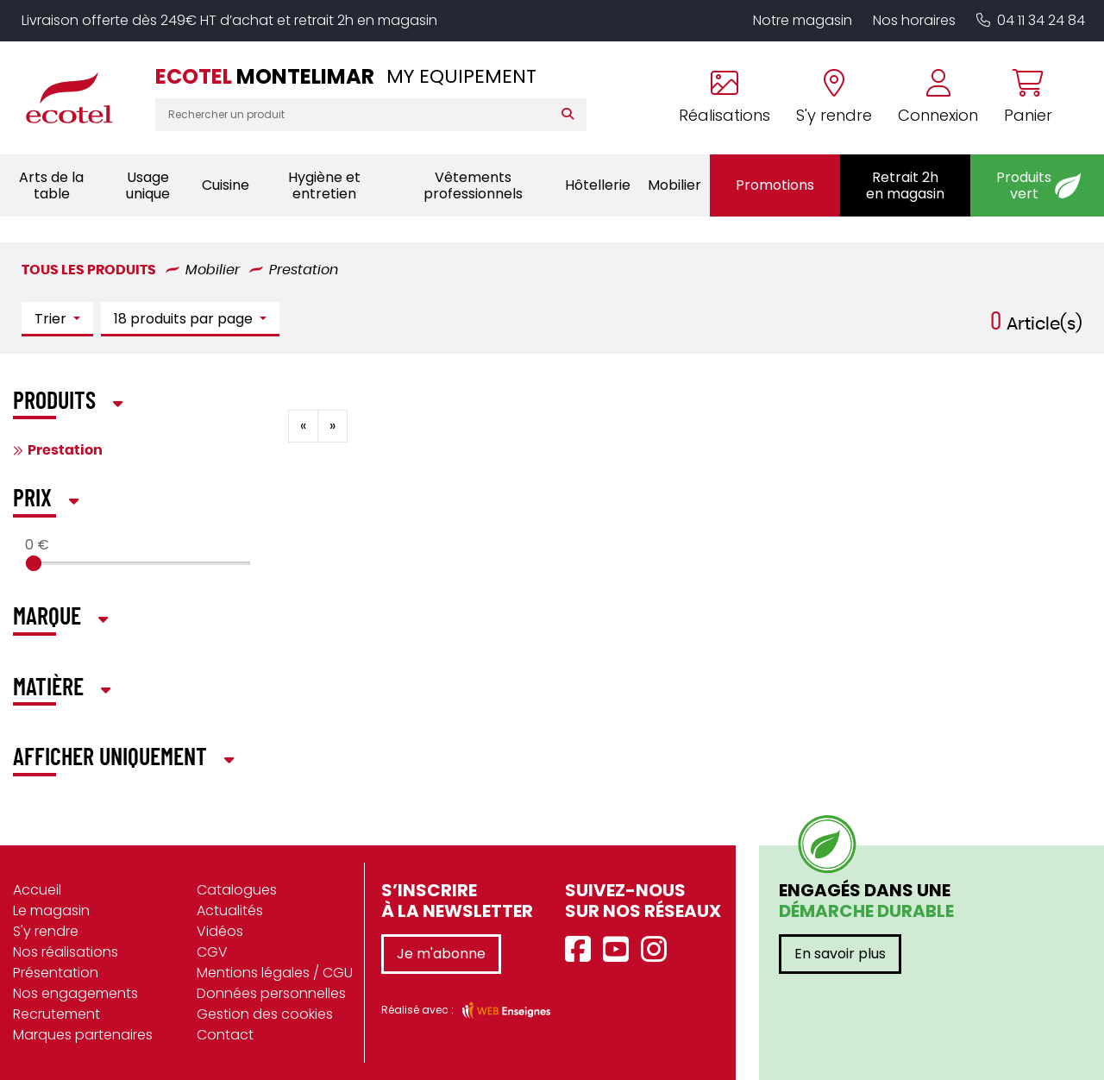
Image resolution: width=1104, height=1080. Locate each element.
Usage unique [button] (148, 185)
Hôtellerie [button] (597, 185)
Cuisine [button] (225, 185)
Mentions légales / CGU (275, 973)
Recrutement (56, 1014)
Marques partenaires (83, 1035)
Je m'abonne (441, 954)
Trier (52, 319)
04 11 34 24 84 (1030, 20)
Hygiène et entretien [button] (324, 185)
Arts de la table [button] (51, 185)
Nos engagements (75, 993)
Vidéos (220, 931)
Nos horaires (914, 20)
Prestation (303, 270)
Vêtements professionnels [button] (473, 185)
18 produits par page (185, 319)
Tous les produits (89, 270)
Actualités (230, 910)
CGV (212, 952)
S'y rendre (45, 931)
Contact (225, 1035)
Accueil (37, 890)
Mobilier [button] (674, 185)
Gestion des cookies (265, 1014)
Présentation (55, 973)
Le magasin (51, 910)
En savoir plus (840, 954)
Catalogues (237, 890)
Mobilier (212, 270)
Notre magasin (802, 20)
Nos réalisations (65, 952)
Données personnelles (271, 993)
